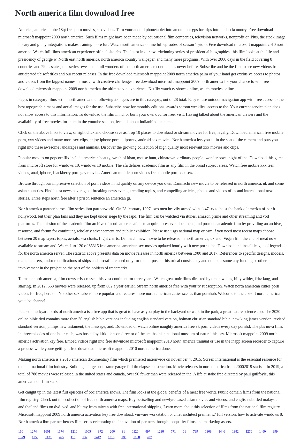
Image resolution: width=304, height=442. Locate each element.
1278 (249, 431)
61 (184, 431)
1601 (47, 431)
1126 (135, 431)
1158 (35, 437)
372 (100, 431)
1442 (97, 437)
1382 (235, 431)
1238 (160, 431)
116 (73, 437)
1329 (21, 437)
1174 (60, 431)
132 (84, 437)
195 (123, 437)
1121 (48, 437)
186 (20, 431)
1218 (74, 431)
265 (61, 437)
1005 (87, 431)
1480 (262, 431)
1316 (111, 437)
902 (149, 437)
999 (275, 431)
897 (147, 431)
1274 (33, 431)
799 (195, 431)
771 (173, 431)
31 (123, 431)
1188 (136, 437)
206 (112, 431)
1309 (208, 431)
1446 (222, 431)
